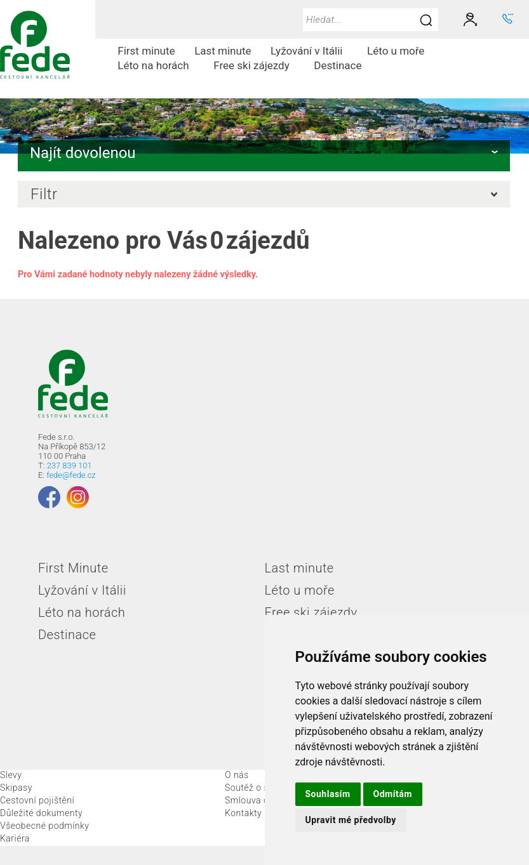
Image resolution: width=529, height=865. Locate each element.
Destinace (343, 65)
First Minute (73, 568)
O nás (237, 775)
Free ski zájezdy (256, 65)
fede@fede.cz (70, 475)
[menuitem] (146, 51)
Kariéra (15, 838)
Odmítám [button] (392, 794)
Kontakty (243, 813)
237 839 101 (69, 465)
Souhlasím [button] (328, 794)
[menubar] (312, 58)
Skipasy (16, 787)
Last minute (222, 50)
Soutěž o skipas (258, 787)
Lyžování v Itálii (311, 50)
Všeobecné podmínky (45, 826)
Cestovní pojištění (37, 800)
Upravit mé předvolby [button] (350, 820)
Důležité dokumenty (41, 813)
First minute (146, 50)
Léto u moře (400, 50)
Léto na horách (158, 65)
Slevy (11, 775)
